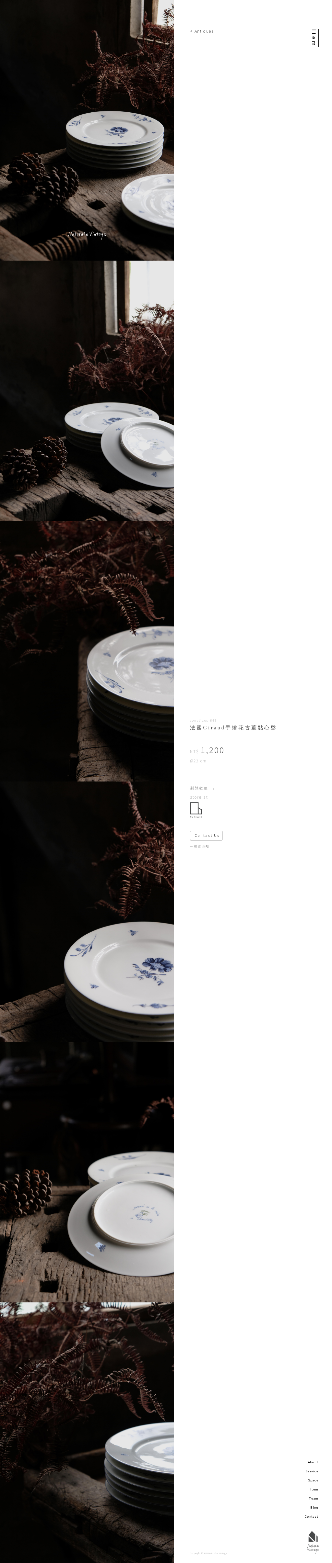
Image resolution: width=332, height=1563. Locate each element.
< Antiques (202, 31)
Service (311, 1471)
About (313, 1462)
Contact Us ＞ (208, 835)
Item (314, 1489)
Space (313, 1480)
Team (313, 1498)
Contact (311, 1516)
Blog (314, 1507)
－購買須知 (199, 846)
